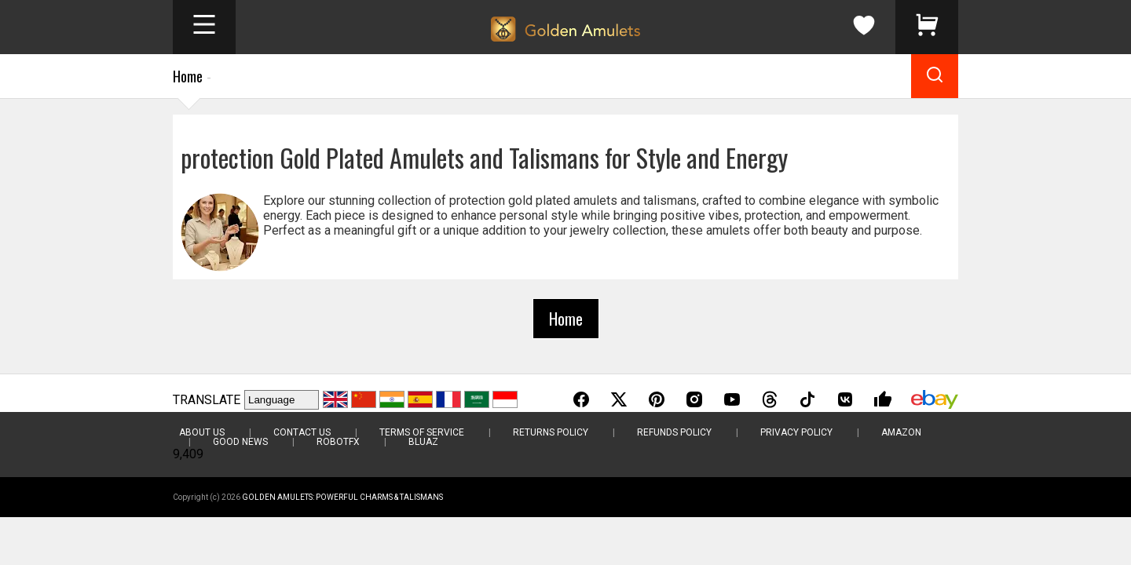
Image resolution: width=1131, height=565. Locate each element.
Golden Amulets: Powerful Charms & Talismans (342, 497)
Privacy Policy (796, 432)
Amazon (901, 432)
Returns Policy (550, 432)
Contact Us (302, 432)
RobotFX (338, 441)
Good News (240, 441)
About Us (202, 432)
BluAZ (423, 441)
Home (188, 76)
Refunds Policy (674, 432)
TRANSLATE (206, 399)
